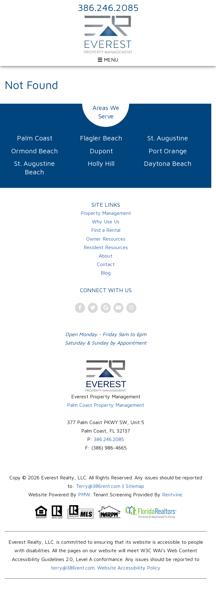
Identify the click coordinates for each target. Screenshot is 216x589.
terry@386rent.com (73, 567)
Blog (106, 272)
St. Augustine (167, 138)
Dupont (101, 151)
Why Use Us (105, 221)
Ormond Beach (34, 151)
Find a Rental (105, 230)
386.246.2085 (108, 7)
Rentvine (172, 494)
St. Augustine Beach (34, 167)
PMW (84, 494)
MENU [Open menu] (108, 60)
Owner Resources (105, 239)
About (106, 256)
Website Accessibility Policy (129, 567)
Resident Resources (106, 247)
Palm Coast (34, 138)
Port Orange (168, 151)
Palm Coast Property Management (105, 405)
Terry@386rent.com (98, 486)
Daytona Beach (168, 163)
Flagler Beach (101, 138)
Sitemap (135, 486)
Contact (106, 264)
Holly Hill (101, 163)
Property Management (106, 213)
